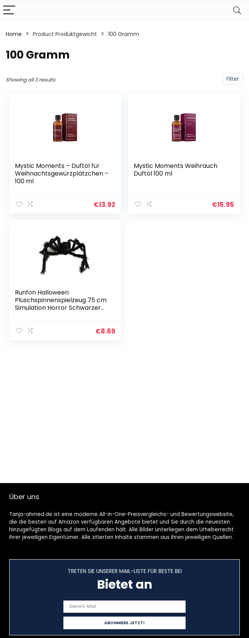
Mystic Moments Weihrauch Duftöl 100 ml (175, 169)
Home (14, 34)
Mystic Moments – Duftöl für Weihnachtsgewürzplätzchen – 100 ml (61, 173)
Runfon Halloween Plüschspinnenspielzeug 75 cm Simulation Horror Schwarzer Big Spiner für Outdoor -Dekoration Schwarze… (61, 307)
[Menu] (9, 10)
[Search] (237, 10)
